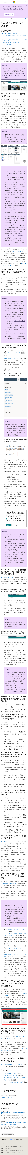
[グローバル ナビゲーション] (1, 2)
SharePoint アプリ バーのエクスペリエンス (12, 33)
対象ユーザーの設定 (19, 321)
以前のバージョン (12, 1146)
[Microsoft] (14, 2)
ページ (8, 1039)
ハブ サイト (8, 672)
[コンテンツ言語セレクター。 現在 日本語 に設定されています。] (4, 1139)
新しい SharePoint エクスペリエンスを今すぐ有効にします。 (13, 75)
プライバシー (8, 1148)
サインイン (24, 2)
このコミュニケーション (15, 948)
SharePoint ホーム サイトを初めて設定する (12, 42)
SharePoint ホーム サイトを (11, 358)
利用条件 (3, 1153)
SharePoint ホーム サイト (14, 353)
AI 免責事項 (4, 1146)
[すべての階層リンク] (2, 19)
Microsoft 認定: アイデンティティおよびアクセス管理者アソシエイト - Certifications (13, 1123)
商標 (8, 1153)
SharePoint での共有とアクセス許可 (13, 1082)
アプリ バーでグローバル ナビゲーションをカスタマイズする (14, 36)
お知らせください (9, 14)
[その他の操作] (25, 19)
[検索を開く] (19, 2)
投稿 (2, 1148)
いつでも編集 (12, 691)
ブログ (20, 1146)
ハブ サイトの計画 (9, 1075)
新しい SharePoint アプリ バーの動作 (11, 1064)
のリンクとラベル (10, 545)
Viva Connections (9, 19)
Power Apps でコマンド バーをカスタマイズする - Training (13, 1113)
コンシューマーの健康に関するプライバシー (11, 1150)
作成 (16, 1075)
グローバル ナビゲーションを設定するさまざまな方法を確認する (14, 39)
